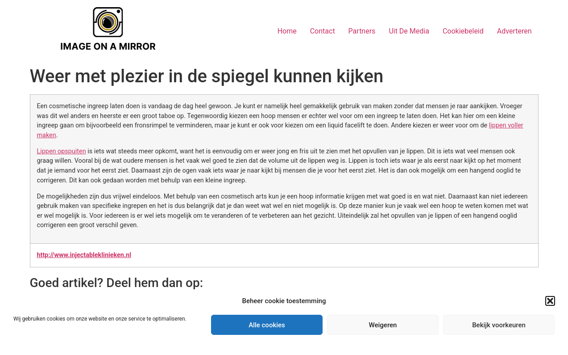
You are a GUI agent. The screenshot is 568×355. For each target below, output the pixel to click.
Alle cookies (267, 325)
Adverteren (514, 31)
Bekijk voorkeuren (499, 325)
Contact (322, 31)
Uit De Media (409, 31)
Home (287, 31)
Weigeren (383, 325)
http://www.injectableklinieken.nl (84, 255)
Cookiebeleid (463, 31)
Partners (362, 31)
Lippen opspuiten (61, 151)
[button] (550, 300)
